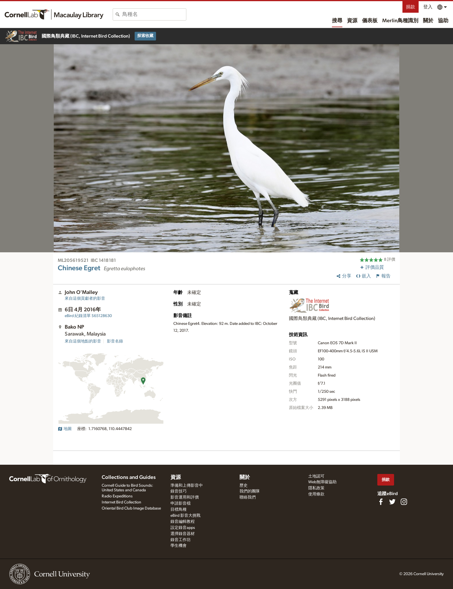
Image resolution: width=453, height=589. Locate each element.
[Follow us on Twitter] (392, 501)
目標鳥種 (178, 509)
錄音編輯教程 (182, 522)
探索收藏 (145, 36)
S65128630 (88, 316)
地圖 (65, 429)
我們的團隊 (250, 491)
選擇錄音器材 (182, 534)
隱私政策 (316, 488)
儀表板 (370, 20)
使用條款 (316, 494)
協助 (443, 20)
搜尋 (337, 20)
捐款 (410, 7)
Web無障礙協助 (322, 482)
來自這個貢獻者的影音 (85, 299)
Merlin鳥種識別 (400, 20)
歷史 (244, 486)
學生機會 (178, 546)
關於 (428, 20)
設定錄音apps (182, 528)
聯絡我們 (248, 497)
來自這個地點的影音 (83, 341)
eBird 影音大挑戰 (185, 516)
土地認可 (316, 476)
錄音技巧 (178, 491)
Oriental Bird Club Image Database (131, 508)
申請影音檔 (180, 503)
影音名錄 (115, 341)
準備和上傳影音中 (186, 486)
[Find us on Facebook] (380, 501)
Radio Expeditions (117, 496)
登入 (427, 7)
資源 (352, 20)
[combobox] (154, 14)
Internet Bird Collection (121, 502)
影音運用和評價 (184, 497)
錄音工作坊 (180, 540)
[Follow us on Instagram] (403, 501)
